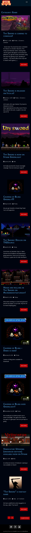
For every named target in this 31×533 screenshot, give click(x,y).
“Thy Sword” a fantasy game (14, 493)
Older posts (25, 518)
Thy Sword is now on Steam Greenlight (13, 155)
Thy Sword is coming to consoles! (15, 34)
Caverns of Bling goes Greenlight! (14, 405)
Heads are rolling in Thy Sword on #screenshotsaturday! (14, 290)
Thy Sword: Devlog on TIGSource (14, 241)
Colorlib (14, 531)
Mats (14, 458)
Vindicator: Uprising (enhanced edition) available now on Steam (15, 451)
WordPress (25, 531)
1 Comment (21, 499)
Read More (24, 64)
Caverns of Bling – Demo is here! (12, 349)
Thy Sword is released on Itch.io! (14, 92)
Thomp (15, 40)
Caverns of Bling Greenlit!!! (12, 198)
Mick (14, 161)
